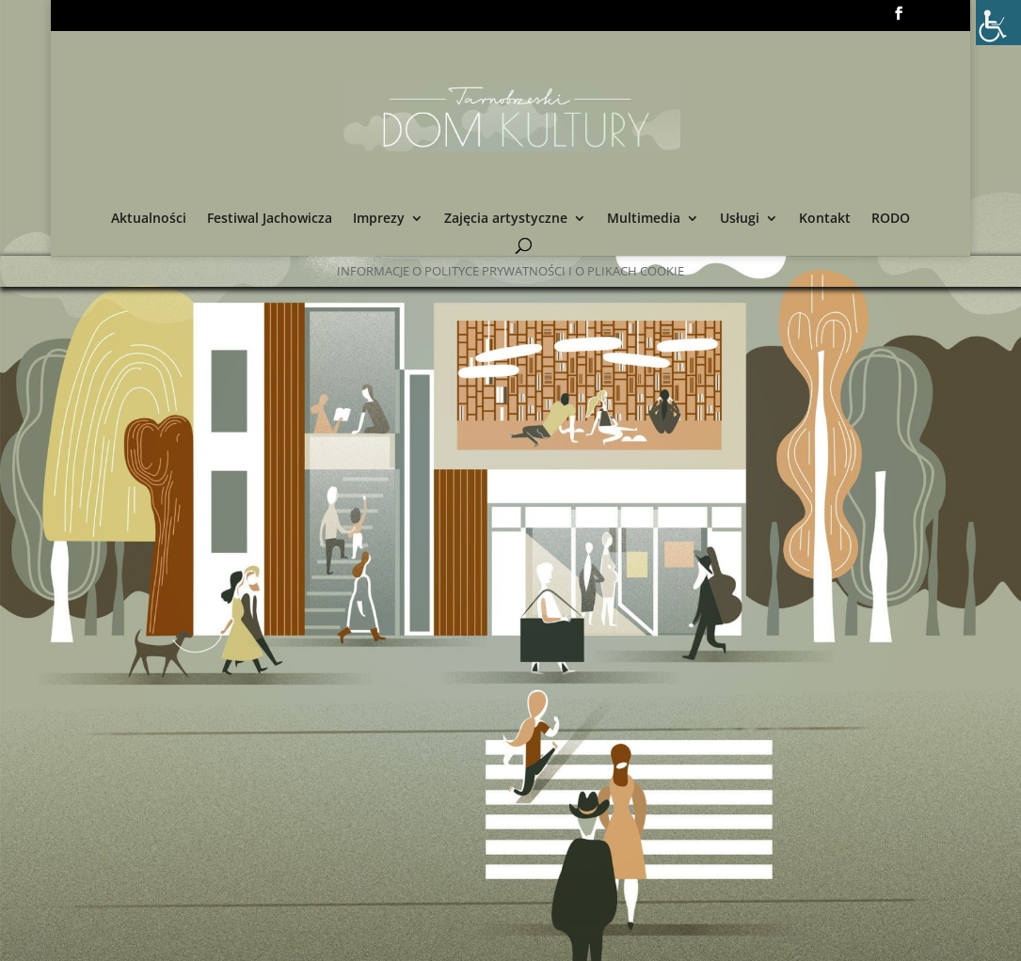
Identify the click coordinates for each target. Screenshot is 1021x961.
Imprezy (379, 219)
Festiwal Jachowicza (269, 219)
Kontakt (825, 219)
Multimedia (643, 219)
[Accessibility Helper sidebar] (998, 22)
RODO (890, 219)
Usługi (739, 219)
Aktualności (148, 219)
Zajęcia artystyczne (505, 219)
